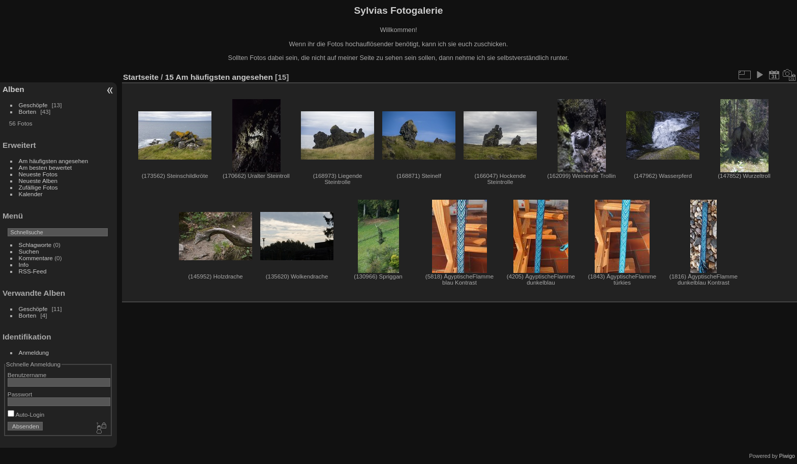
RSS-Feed (33, 271)
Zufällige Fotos (38, 187)
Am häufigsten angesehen (53, 161)
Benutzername (27, 375)
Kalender (31, 194)
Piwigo (787, 456)
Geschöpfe (33, 105)
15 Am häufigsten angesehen (219, 77)
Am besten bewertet (45, 167)
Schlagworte (35, 244)
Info (24, 264)
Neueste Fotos (38, 174)
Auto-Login (26, 414)
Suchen (29, 251)
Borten (28, 111)
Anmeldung (34, 352)
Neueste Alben (38, 180)
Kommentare (36, 258)
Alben (13, 89)
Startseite (141, 77)
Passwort (20, 394)
